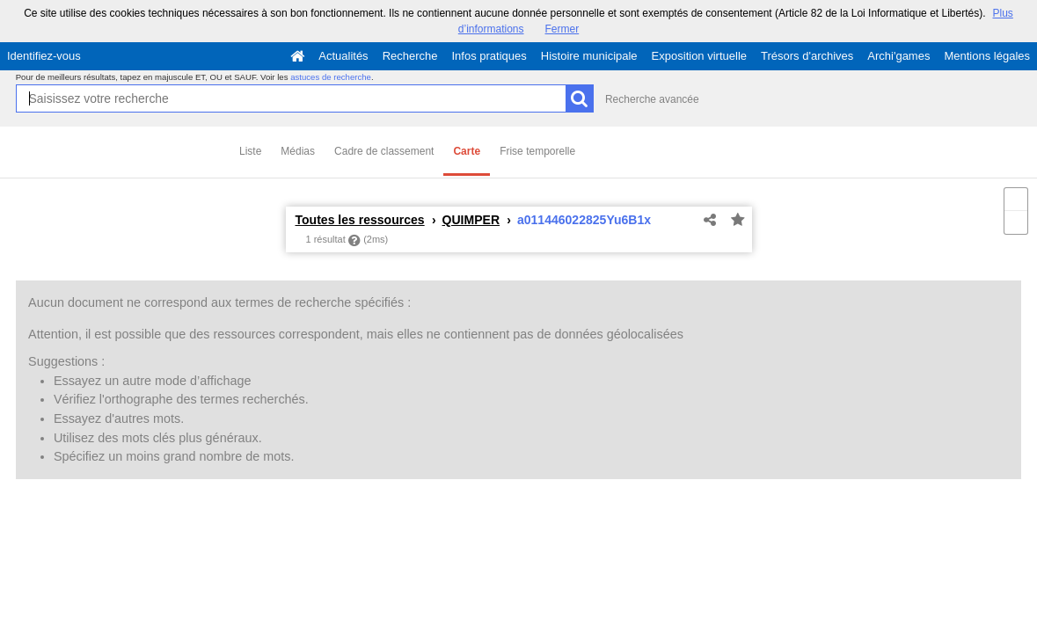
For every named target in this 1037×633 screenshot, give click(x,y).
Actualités (343, 55)
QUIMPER (471, 220)
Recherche (410, 55)
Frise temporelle (537, 151)
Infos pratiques (489, 55)
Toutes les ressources (360, 220)
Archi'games (898, 55)
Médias (298, 151)
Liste (250, 151)
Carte (466, 151)
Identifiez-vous (44, 55)
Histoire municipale (589, 55)
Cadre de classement (384, 151)
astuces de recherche (330, 77)
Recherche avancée (652, 99)
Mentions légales (987, 55)
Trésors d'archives (807, 55)
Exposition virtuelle (699, 55)
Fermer (562, 29)
